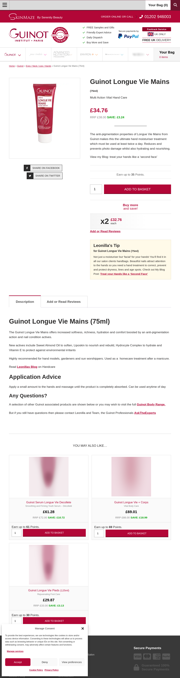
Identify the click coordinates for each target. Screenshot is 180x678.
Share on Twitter (43, 176)
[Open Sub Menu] (21, 54)
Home (12, 66)
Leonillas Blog (27, 366)
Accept (18, 662)
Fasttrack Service (156, 29)
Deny (45, 662)
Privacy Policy (52, 670)
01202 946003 (136, 16)
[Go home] (36, 16)
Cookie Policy (36, 670)
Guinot (20, 66)
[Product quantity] (96, 189)
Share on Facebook (42, 168)
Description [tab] (25, 301)
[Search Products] (175, 5)
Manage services (15, 651)
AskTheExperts (145, 413)
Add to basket (137, 189)
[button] (82, 628)
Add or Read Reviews (105, 231)
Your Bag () (158, 5)
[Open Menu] (5, 5)
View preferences (72, 662)
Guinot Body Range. (151, 404)
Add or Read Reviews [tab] (64, 301)
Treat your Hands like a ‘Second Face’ (124, 273)
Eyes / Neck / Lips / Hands (38, 66)
